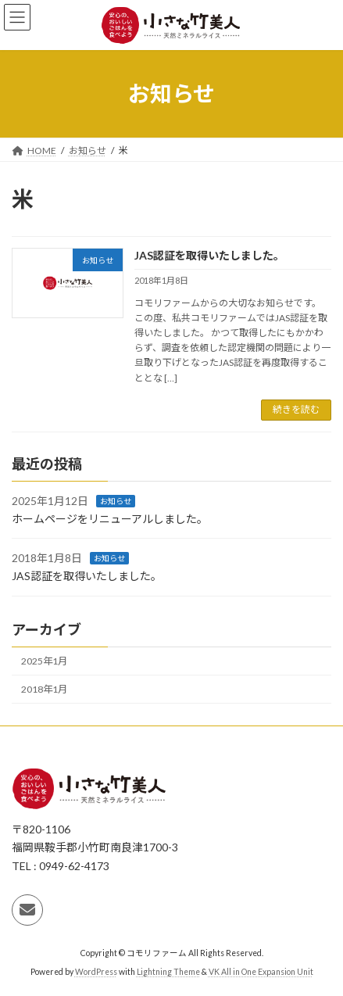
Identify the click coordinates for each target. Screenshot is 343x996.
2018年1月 (44, 689)
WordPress (96, 971)
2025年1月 (44, 661)
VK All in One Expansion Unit (261, 971)
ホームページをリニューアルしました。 (110, 518)
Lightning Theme (168, 971)
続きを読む (296, 409)
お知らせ (115, 501)
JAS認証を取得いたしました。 (209, 255)
